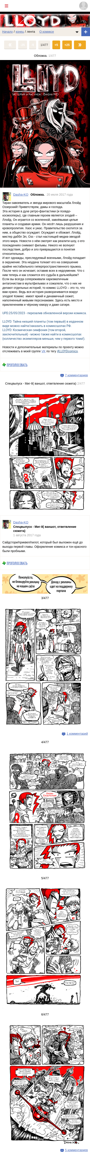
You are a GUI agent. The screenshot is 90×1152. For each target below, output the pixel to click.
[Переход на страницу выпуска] (45, 124)
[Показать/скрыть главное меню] (6, 6)
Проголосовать (17, 364)
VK (44, 351)
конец (20, 31)
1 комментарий (77, 733)
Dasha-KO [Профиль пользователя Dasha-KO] (20, 194)
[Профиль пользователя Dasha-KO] (6, 196)
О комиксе (46, 31)
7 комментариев (76, 375)
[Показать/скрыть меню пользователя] (83, 6)
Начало (7, 31)
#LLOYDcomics (67, 351)
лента (31, 31)
